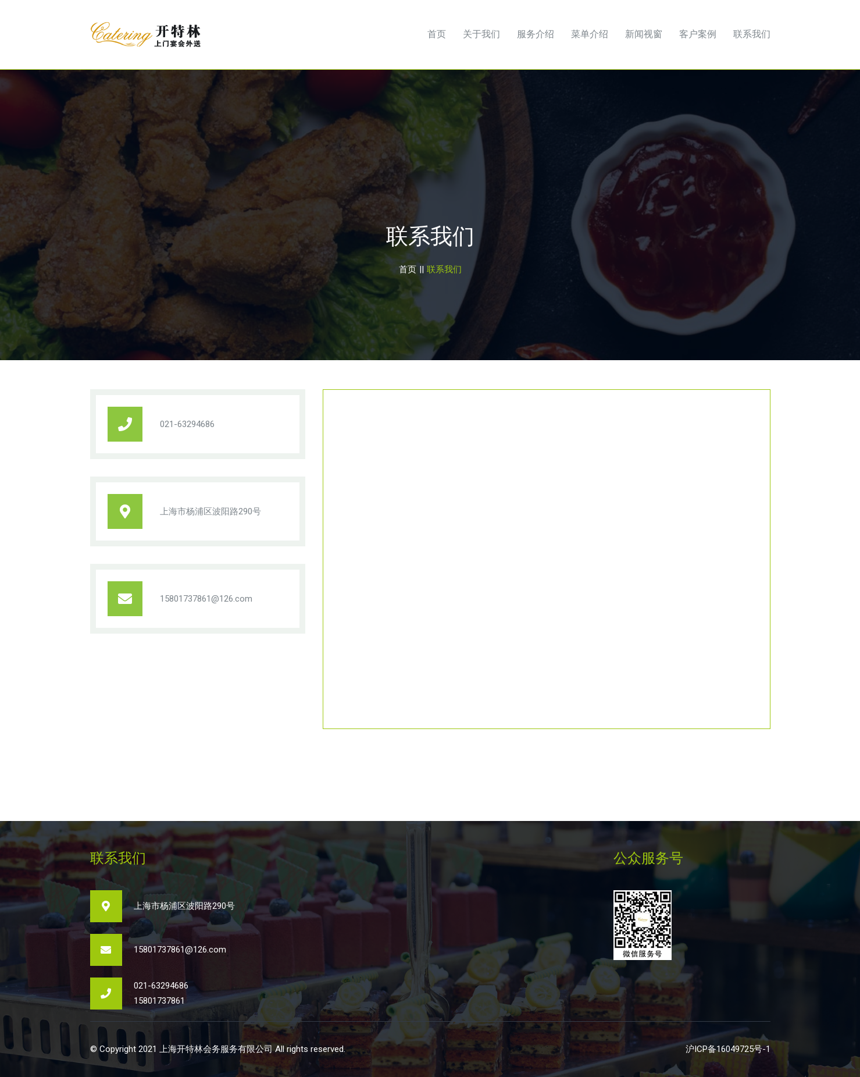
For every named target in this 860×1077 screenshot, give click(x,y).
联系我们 (751, 34)
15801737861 (159, 1001)
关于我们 (481, 34)
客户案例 (697, 34)
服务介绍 (535, 34)
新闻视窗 (643, 34)
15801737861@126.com (206, 598)
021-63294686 (187, 424)
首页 (436, 34)
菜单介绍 (589, 34)
